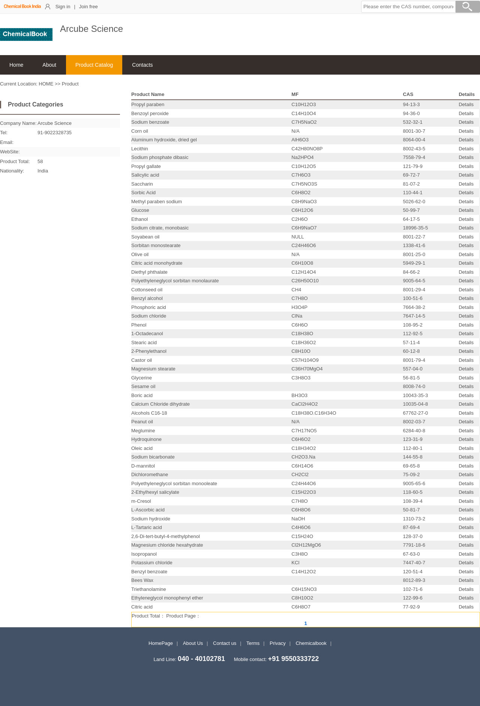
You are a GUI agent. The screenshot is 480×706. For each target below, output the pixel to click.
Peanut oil (142, 421)
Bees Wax (142, 580)
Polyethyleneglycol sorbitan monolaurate (175, 280)
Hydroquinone (146, 439)
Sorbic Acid (143, 192)
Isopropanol (144, 554)
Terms (253, 643)
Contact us (224, 643)
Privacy (278, 643)
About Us (193, 643)
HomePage (160, 643)
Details (466, 104)
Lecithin (139, 148)
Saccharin (142, 184)
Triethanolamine (148, 589)
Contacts (142, 65)
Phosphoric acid (148, 307)
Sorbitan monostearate (156, 245)
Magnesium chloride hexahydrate (167, 545)
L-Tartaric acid (146, 527)
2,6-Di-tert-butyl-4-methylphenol (165, 536)
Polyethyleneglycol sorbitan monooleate (174, 483)
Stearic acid (144, 342)
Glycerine (141, 378)
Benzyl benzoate (149, 571)
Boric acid (142, 395)
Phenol (138, 325)
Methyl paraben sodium (156, 201)
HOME (46, 84)
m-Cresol (141, 501)
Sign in (63, 6)
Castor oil (141, 360)
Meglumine (143, 430)
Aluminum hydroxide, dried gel (164, 139)
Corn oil (139, 131)
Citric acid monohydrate (157, 263)
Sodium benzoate (150, 122)
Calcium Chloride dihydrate (160, 404)
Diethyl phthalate (149, 272)
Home (16, 65)
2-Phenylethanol (148, 351)
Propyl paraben (147, 104)
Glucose (140, 210)
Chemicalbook (311, 643)
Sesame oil (143, 386)
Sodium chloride (148, 316)
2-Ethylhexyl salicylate (155, 492)
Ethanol (139, 219)
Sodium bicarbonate (153, 457)
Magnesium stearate (153, 369)
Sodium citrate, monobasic (160, 228)
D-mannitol (143, 466)
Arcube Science (55, 123)
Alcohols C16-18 (149, 413)
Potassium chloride (151, 562)
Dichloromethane (149, 474)
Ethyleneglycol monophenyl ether (167, 598)
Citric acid (142, 607)
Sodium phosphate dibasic (160, 157)
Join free (88, 6)
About (49, 65)
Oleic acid (142, 448)
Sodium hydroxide (150, 519)
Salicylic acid (145, 175)
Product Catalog (94, 65)
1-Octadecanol (147, 333)
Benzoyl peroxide (150, 113)
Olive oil (139, 254)
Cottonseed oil (146, 289)
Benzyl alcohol (147, 298)
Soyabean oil (145, 237)
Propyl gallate (146, 166)
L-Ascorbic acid (148, 510)
